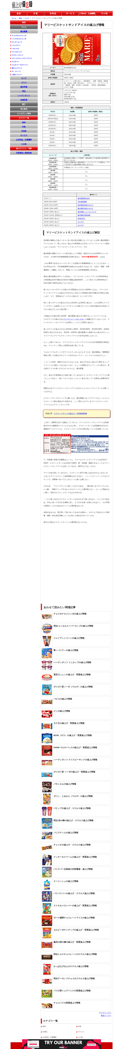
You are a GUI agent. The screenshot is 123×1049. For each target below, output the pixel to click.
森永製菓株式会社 (84, 198)
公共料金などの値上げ (87, 13)
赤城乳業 (23, 100)
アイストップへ (105, 1013)
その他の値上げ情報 (104, 13)
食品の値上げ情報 (18, 13)
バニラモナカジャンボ (19, 39)
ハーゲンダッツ (24, 95)
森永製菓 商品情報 (84, 215)
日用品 (23, 131)
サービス (23, 135)
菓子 (24, 104)
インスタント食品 (24, 113)
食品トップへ (106, 1015)
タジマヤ (81, 222)
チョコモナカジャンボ (19, 35)
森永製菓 (23, 31)
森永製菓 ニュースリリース (87, 212)
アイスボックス (17, 52)
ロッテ (23, 78)
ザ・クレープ (16, 71)
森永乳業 (23, 87)
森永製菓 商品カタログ (85, 205)
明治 (24, 91)
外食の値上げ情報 (35, 13)
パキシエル (79, 319)
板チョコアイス (17, 68)
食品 (24, 22)
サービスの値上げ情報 (69, 13)
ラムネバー (15, 61)
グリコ (23, 82)
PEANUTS (81, 218)
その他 (23, 144)
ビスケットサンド (17, 55)
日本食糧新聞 (82, 202)
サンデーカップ (17, 42)
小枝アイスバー (17, 74)
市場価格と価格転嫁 (24, 153)
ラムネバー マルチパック (20, 65)
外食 (24, 127)
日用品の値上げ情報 (52, 13)
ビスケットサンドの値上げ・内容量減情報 (70, 413)
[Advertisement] (94, 540)
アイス (23, 27)
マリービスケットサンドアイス (22, 58)
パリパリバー (68, 319)
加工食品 (23, 109)
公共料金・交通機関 (24, 140)
